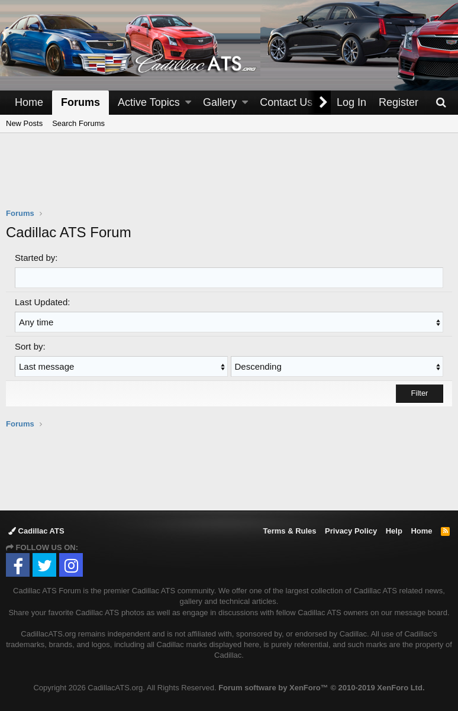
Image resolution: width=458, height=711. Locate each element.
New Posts (24, 123)
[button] (188, 103)
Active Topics (149, 102)
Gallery (220, 102)
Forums (80, 102)
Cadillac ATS (36, 530)
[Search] (441, 103)
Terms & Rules (289, 530)
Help (394, 530)
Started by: (36, 258)
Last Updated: (42, 302)
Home (29, 102)
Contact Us (286, 102)
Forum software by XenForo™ (321, 687)
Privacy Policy (351, 530)
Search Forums (78, 123)
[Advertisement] (229, 178)
